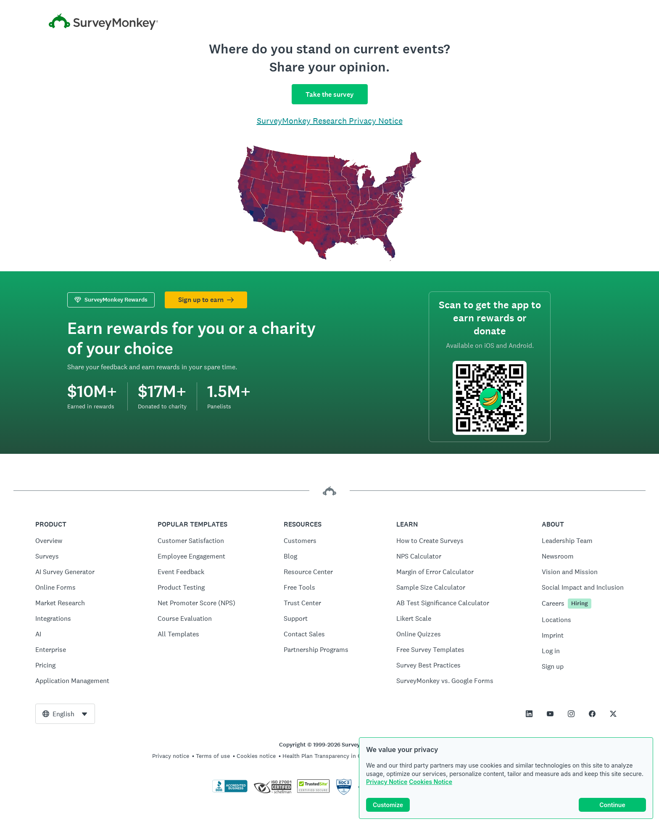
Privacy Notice (386, 785)
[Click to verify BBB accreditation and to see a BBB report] (230, 791)
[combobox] (65, 714)
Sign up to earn (206, 299)
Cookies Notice (430, 785)
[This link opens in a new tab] (529, 713)
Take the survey (330, 94)
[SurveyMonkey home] (329, 21)
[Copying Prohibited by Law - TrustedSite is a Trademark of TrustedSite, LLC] (313, 791)
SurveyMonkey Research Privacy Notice (330, 120)
